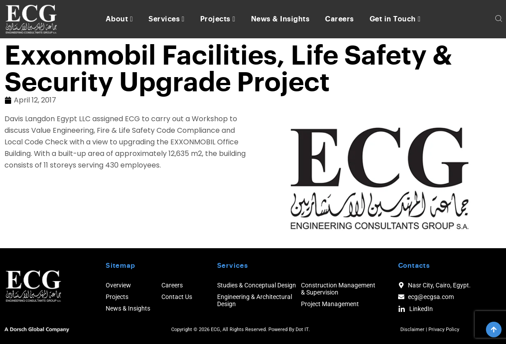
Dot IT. (303, 329)
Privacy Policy (443, 329)
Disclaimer (412, 329)
